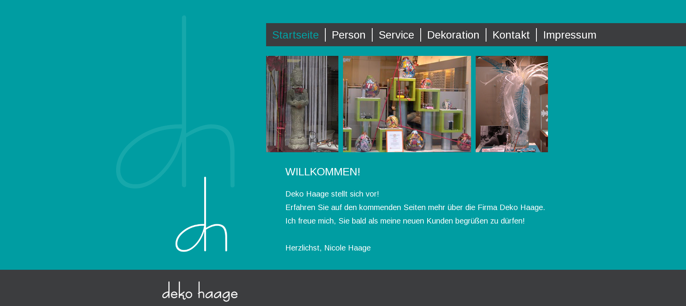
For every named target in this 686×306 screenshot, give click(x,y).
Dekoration (453, 35)
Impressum (570, 35)
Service (396, 35)
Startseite (295, 35)
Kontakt (511, 35)
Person (349, 35)
